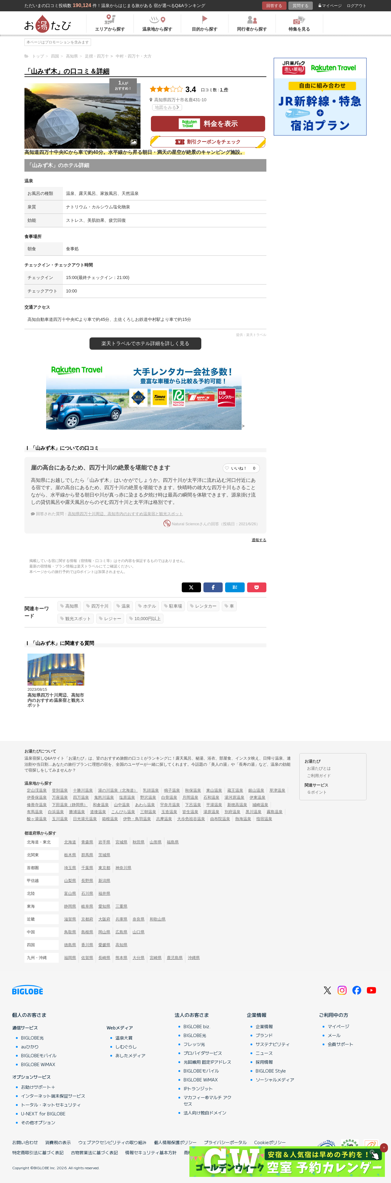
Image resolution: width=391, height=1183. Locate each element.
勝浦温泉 (77, 811)
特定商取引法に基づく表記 (38, 1152)
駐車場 (173, 606)
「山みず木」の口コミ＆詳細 (66, 71)
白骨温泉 (169, 797)
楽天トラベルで (145, 343)
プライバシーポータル (225, 1142)
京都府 (87, 919)
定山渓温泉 (37, 790)
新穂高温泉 (237, 804)
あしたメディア (130, 1055)
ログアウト (357, 5)
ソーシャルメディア (275, 1080)
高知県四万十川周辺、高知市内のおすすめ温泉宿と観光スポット (125, 514)
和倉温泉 (101, 804)
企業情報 (256, 1014)
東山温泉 (214, 790)
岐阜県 (87, 906)
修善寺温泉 (37, 804)
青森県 (87, 842)
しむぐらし (126, 1046)
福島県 (173, 842)
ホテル (147, 606)
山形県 (156, 842)
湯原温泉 (211, 811)
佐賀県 (87, 957)
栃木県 (70, 855)
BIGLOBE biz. (197, 1026)
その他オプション (38, 1122)
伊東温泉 (257, 797)
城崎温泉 (260, 804)
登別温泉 (60, 790)
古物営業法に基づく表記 (94, 1152)
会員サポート (340, 1044)
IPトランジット (198, 1088)
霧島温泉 (275, 811)
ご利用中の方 (333, 1014)
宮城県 (121, 842)
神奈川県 (123, 867)
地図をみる (167, 107)
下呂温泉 (193, 804)
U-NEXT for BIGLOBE (43, 1113)
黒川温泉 (253, 811)
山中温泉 (122, 804)
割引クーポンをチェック (208, 142)
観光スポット (75, 618)
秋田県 (138, 842)
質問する (301, 5)
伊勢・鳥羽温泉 (137, 819)
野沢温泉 (148, 797)
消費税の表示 (58, 1142)
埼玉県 (70, 867)
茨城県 (104, 855)
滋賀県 (70, 919)
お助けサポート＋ (38, 1087)
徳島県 (70, 945)
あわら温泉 (145, 804)
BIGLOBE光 (32, 1038)
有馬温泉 (35, 811)
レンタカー (203, 606)
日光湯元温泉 (85, 819)
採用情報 (264, 1062)
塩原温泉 (127, 797)
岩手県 (104, 842)
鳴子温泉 (172, 790)
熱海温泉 (243, 819)
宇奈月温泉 (170, 804)
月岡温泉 (190, 797)
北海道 (70, 842)
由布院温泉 (220, 819)
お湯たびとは (319, 768)
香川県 (87, 945)
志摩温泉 (164, 819)
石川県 (87, 893)
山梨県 (70, 880)
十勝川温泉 (83, 790)
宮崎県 (156, 957)
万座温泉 (60, 797)
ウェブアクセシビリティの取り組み (112, 1142)
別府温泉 (232, 811)
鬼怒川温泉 (104, 797)
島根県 (87, 932)
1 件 (224, 89)
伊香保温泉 (37, 797)
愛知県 (104, 906)
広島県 (121, 932)
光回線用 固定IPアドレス (207, 1062)
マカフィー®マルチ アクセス (208, 1100)
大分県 (138, 957)
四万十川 (97, 606)
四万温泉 (81, 797)
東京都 (104, 867)
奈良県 (138, 919)
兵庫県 (121, 919)
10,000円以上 (145, 618)
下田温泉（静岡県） (70, 804)
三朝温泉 (148, 811)
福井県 (104, 893)
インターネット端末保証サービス (53, 1096)
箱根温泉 (110, 819)
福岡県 (70, 957)
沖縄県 (194, 957)
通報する (259, 540)
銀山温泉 (256, 790)
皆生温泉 (190, 811)
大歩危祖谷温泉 (191, 819)
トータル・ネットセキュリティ (51, 1105)
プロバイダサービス (203, 1053)
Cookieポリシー (270, 1142)
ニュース (264, 1053)
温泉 (123, 606)
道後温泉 (98, 811)
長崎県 (104, 957)
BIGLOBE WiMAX (38, 1064)
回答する (274, 5)
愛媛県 (104, 945)
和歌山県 (158, 919)
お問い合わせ (25, 1142)
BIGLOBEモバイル (39, 1055)
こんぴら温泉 (123, 811)
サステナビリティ (273, 1044)
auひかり (30, 1046)
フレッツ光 (194, 1044)
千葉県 (87, 867)
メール (334, 1035)
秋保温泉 (193, 790)
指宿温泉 (264, 819)
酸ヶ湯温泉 (37, 819)
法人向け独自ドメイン (205, 1113)
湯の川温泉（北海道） (118, 790)
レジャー (110, 618)
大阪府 (104, 919)
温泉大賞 (124, 1038)
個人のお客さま (29, 1014)
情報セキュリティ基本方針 (151, 1152)
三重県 (121, 906)
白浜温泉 (56, 811)
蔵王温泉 (235, 790)
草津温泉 (277, 790)
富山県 (70, 893)
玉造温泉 (169, 811)
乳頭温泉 (151, 790)
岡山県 (104, 932)
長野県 (87, 880)
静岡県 (70, 906)
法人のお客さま (192, 1014)
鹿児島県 (175, 957)
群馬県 (87, 855)
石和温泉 (211, 797)
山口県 (138, 932)
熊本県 (121, 957)
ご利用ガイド (319, 775)
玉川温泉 (60, 819)
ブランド (264, 1035)
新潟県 (104, 880)
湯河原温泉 (234, 797)
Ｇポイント (317, 792)
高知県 (69, 606)
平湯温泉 (214, 804)
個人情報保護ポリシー (175, 1142)
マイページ (330, 5)
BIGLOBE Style (271, 1071)
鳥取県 (70, 932)
